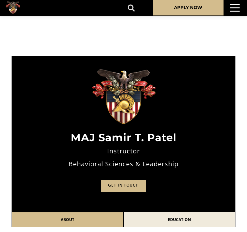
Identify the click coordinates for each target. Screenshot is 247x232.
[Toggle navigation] (234, 8)
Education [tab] (179, 219)
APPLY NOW (188, 7)
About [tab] (67, 219)
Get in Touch (123, 185)
